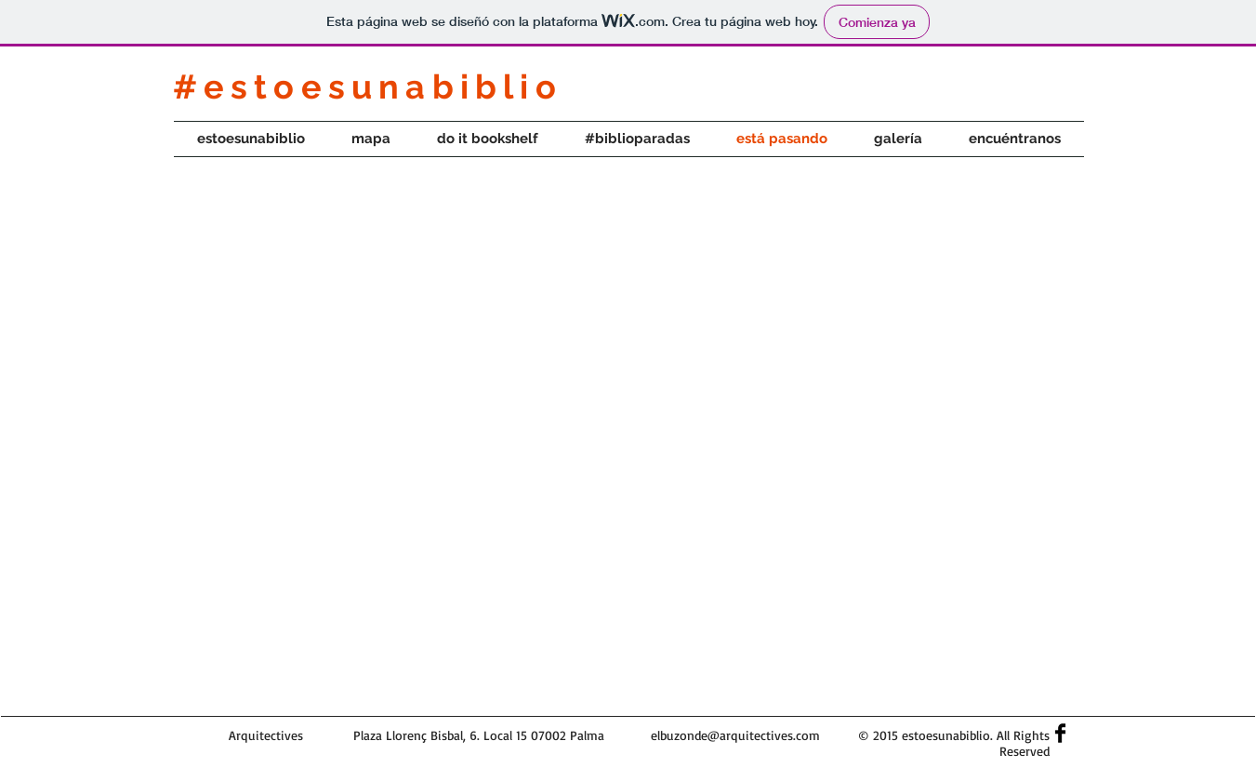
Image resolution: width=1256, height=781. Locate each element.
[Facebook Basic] (1060, 733)
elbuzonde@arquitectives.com (735, 735)
